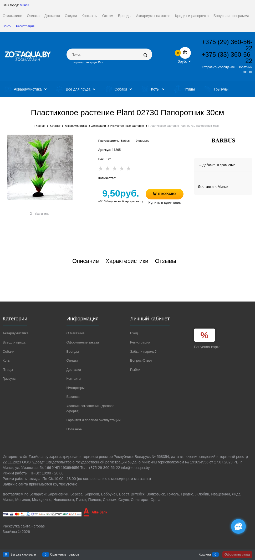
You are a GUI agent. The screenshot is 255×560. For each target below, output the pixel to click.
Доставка (52, 16)
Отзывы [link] (165, 261)
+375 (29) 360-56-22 (227, 45)
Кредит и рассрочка (192, 16)
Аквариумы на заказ (153, 16)
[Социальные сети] (238, 526)
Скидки (71, 16)
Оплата (33, 16)
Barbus (125, 140)
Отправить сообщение (218, 67)
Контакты (89, 16)
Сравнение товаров (64, 554)
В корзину (166, 194)
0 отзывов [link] (142, 140)
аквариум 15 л (94, 62)
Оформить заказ (237, 554)
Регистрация (25, 26)
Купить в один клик (165, 202)
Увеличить (42, 213)
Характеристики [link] (126, 261)
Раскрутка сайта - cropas (24, 526)
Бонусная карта (207, 347)
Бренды (124, 16)
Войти (7, 26)
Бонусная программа (231, 16)
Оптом (107, 16)
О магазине (12, 16)
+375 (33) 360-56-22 (227, 57)
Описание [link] (85, 261)
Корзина (205, 554)
